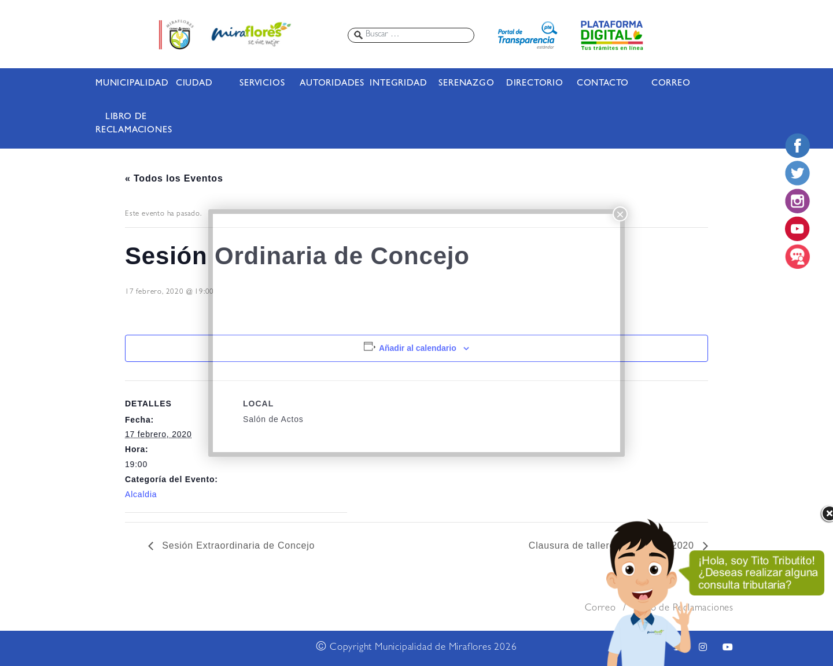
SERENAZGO (466, 83)
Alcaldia (141, 494)
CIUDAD (194, 83)
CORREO (671, 83)
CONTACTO (603, 83)
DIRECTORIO (534, 83)
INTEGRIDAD (398, 83)
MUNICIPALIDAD (126, 83)
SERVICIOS (262, 83)
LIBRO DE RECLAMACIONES (126, 124)
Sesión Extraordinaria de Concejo (237, 545)
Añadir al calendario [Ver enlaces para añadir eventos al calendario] (417, 348)
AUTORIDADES (330, 83)
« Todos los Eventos (174, 178)
